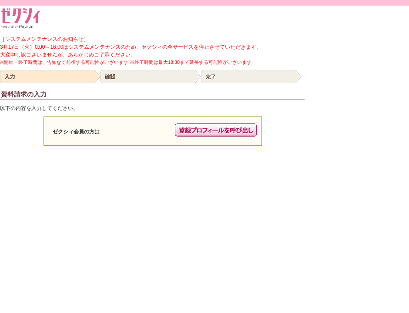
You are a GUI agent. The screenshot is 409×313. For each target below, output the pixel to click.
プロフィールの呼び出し (216, 130)
